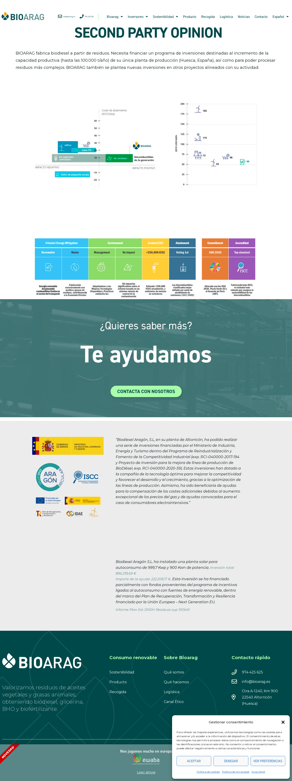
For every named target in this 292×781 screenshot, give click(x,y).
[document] (146, 390)
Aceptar (194, 761)
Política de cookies (208, 771)
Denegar (231, 761)
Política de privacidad (235, 771)
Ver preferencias (267, 761)
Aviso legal (258, 771)
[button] (283, 722)
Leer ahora (146, 772)
